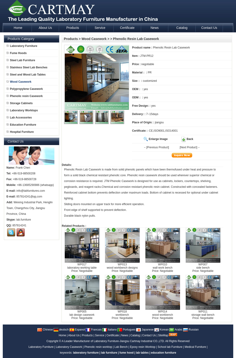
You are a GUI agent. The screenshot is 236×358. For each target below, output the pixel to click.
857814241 (19, 225)
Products (71, 39)
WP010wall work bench (162, 266)
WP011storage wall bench (202, 313)
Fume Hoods (16, 53)
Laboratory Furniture (21, 46)
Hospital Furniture (20, 131)
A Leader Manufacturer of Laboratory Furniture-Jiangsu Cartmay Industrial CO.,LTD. (113, 341)
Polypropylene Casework (24, 89)
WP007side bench (202, 266)
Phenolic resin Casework (24, 96)
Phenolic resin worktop (98, 347)
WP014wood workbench (162, 313)
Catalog (135, 335)
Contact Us (149, 335)
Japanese (144, 329)
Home (62, 335)
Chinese (45, 329)
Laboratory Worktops (22, 110)
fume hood (126, 352)
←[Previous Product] (156, 147)
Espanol (77, 329)
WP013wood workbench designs (122, 266)
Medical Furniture (195, 347)
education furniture (163, 352)
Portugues (127, 329)
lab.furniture (23, 219)
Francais (94, 329)
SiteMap (163, 335)
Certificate (112, 335)
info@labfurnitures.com (30, 190)
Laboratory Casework (69, 347)
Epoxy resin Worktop (143, 347)
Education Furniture (21, 124)
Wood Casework (94, 39)
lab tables (142, 352)
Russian (191, 329)
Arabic (176, 329)
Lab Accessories (19, 117)
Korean (161, 329)
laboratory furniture (86, 352)
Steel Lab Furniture (20, 60)
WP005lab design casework (81, 313)
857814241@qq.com (29, 196)
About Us (74, 335)
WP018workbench (122, 313)
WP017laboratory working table (82, 266)
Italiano (109, 329)
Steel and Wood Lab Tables (26, 74)
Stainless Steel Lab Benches (26, 67)
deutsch (61, 329)
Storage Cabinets (19, 103)
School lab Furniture (170, 347)
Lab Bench (121, 347)
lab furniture (109, 352)
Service (99, 335)
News (124, 335)
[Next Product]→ (190, 147)
